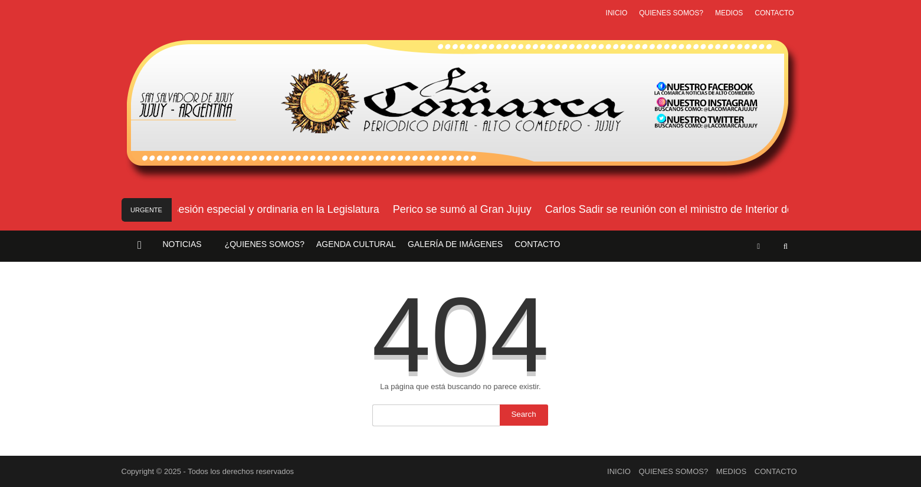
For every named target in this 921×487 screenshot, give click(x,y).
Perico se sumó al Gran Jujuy (463, 209)
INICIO (617, 13)
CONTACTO (774, 13)
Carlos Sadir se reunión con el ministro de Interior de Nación (688, 209)
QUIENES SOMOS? (671, 13)
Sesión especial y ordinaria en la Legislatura (277, 209)
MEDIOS (729, 13)
